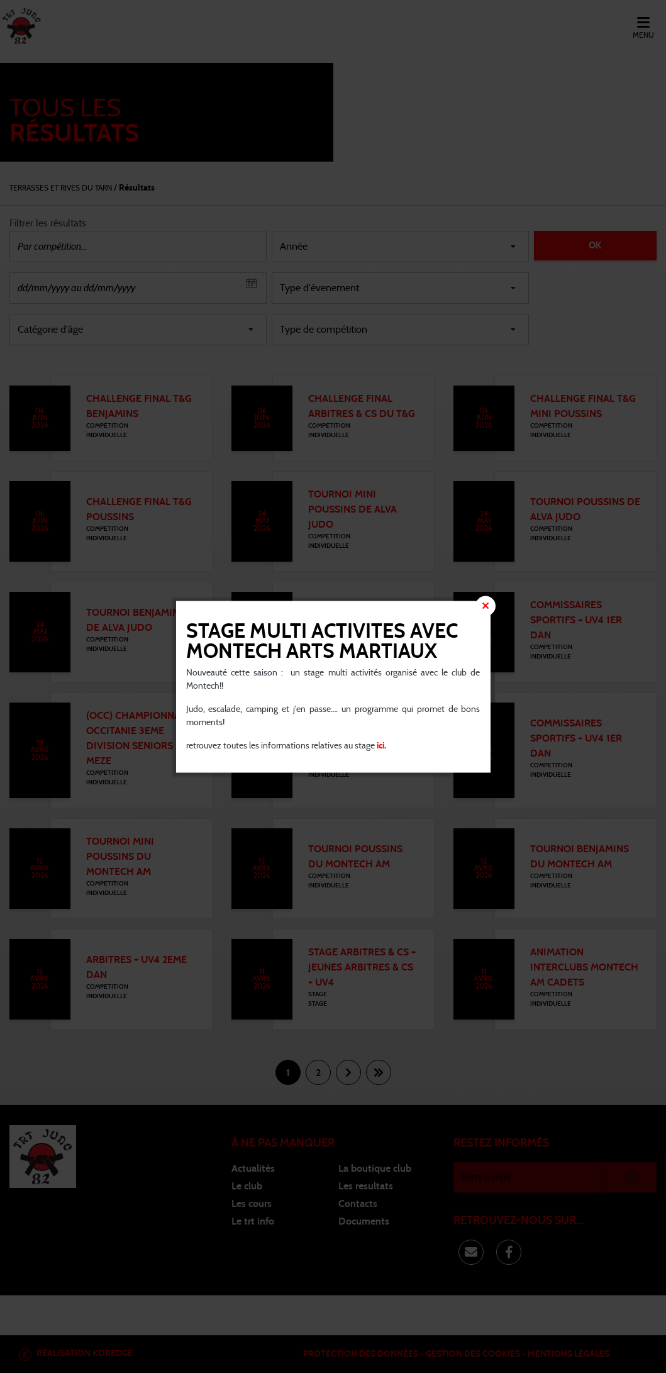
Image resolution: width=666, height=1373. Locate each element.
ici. (380, 745)
